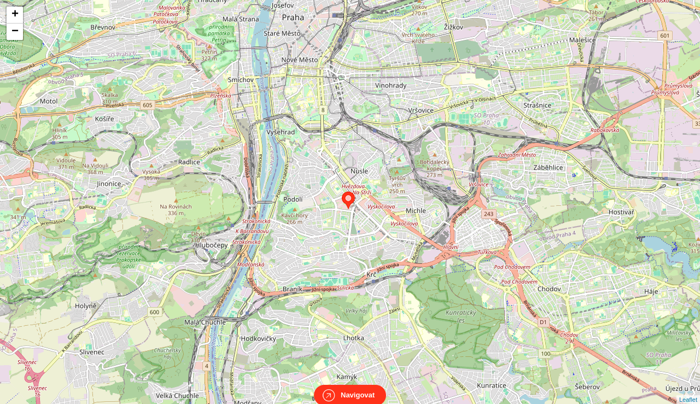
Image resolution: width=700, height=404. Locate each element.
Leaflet (688, 389)
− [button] (15, 32)
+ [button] (15, 15)
